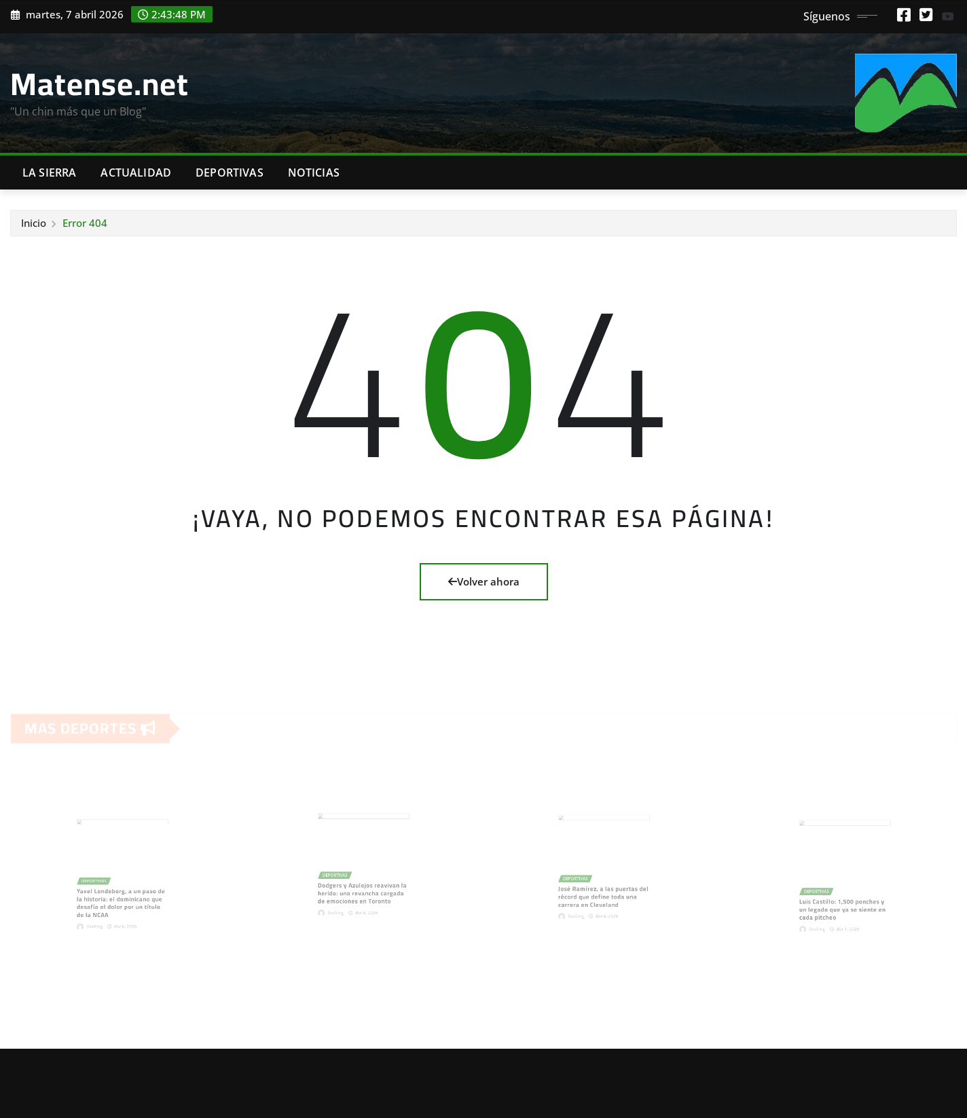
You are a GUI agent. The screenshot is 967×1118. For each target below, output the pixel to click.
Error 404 (84, 223)
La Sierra (49, 172)
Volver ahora (483, 581)
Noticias (314, 172)
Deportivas (229, 172)
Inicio (33, 223)
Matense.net (99, 83)
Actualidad (136, 172)
